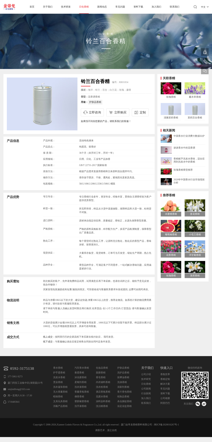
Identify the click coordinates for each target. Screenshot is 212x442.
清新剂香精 (123, 387)
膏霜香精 (79, 372)
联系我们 (174, 6)
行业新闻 (146, 393)
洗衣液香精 (81, 387)
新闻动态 (102, 6)
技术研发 (66, 6)
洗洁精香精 (102, 406)
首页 (32, 6)
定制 (143, 112)
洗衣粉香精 (102, 387)
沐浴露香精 (81, 377)
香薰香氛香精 (82, 391)
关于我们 (47, 6)
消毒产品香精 (60, 406)
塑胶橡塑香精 (82, 401)
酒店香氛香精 (103, 391)
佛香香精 (79, 396)
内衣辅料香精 (103, 382)
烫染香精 (58, 382)
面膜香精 (100, 372)
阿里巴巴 (165, 403)
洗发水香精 (59, 377)
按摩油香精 (123, 377)
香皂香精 (100, 377)
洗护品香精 (123, 372)
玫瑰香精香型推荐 (183, 170)
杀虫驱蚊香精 (124, 401)
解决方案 (165, 384)
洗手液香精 (81, 406)
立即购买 (120, 112)
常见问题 (120, 6)
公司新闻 (146, 388)
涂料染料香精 (103, 401)
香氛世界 (165, 374)
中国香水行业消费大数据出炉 (189, 136)
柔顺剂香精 (81, 382)
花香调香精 (94, 96)
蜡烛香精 (58, 396)
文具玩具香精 (60, 401)
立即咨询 (95, 112)
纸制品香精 (123, 396)
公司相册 (165, 398)
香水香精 (58, 368)
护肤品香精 (95, 102)
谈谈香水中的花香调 (184, 147)
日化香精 (84, 6)
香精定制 (165, 379)
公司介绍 (146, 374)
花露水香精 (102, 396)
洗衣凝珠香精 (60, 387)
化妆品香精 (102, 368)
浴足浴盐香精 (124, 406)
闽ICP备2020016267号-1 (166, 424)
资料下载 (138, 6)
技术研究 (146, 379)
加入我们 (156, 6)
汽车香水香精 (82, 368)
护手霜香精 (59, 372)
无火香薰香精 (60, 391)
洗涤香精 (122, 382)
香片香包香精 (124, 391)
